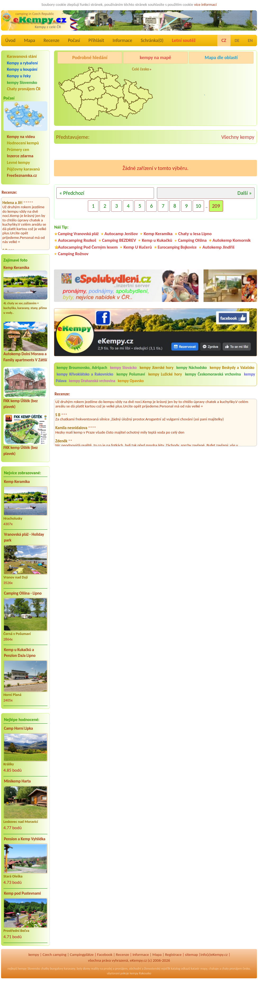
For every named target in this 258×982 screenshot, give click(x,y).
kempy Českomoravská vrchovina (213, 374)
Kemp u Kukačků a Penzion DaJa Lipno (19, 652)
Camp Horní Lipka (18, 728)
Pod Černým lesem (205, 71)
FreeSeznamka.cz (22, 175)
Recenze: (9, 192)
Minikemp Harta (17, 781)
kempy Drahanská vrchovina (92, 380)
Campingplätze (82, 954)
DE (237, 40)
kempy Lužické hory (165, 374)
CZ (223, 40)
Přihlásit (96, 40)
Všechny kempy (237, 137)
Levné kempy (18, 162)
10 (198, 206)
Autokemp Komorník (231, 240)
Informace (122, 40)
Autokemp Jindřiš (218, 247)
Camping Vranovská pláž (78, 233)
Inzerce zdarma (20, 155)
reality (95, 968)
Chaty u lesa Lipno (195, 233)
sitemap (191, 954)
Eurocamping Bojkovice (177, 247)
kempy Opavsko (131, 380)
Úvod (10, 40)
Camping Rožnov (204, 98)
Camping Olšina (192, 240)
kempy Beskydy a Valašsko (232, 367)
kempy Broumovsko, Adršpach (82, 367)
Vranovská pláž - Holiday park (24, 537)
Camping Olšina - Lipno (23, 593)
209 (216, 206)
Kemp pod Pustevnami (22, 893)
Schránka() (152, 40)
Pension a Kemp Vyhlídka (24, 839)
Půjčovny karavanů (23, 169)
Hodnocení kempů (23, 142)
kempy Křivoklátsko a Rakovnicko (85, 374)
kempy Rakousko (140, 973)
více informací (205, 4)
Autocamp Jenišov (121, 233)
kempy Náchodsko (191, 367)
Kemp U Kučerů (138, 247)
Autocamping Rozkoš (77, 240)
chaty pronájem (232, 968)
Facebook (104, 954)
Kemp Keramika (16, 267)
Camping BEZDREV (119, 240)
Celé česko (140, 69)
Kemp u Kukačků (157, 240)
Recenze (52, 40)
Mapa (29, 40)
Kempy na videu (21, 136)
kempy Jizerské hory (157, 367)
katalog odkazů (180, 968)
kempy (33, 954)
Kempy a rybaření (22, 62)
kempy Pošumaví (130, 374)
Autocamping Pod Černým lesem (88, 247)
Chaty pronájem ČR (23, 88)
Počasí (74, 40)
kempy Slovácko (123, 367)
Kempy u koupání (22, 69)
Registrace (173, 954)
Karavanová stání (22, 56)
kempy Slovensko (22, 82)
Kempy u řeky (19, 75)
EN (250, 40)
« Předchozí (71, 193)
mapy (203, 968)
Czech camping (54, 954)
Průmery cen (18, 149)
